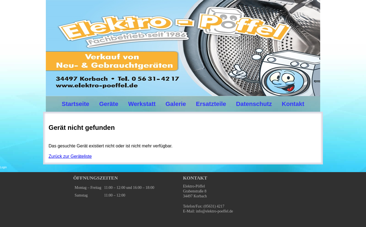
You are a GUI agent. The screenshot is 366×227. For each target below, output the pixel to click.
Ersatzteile (211, 103)
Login (3, 167)
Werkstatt (142, 103)
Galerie (175, 103)
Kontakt (293, 103)
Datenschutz (254, 103)
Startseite (75, 103)
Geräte (108, 103)
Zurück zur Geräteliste (70, 156)
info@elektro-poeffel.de (214, 211)
